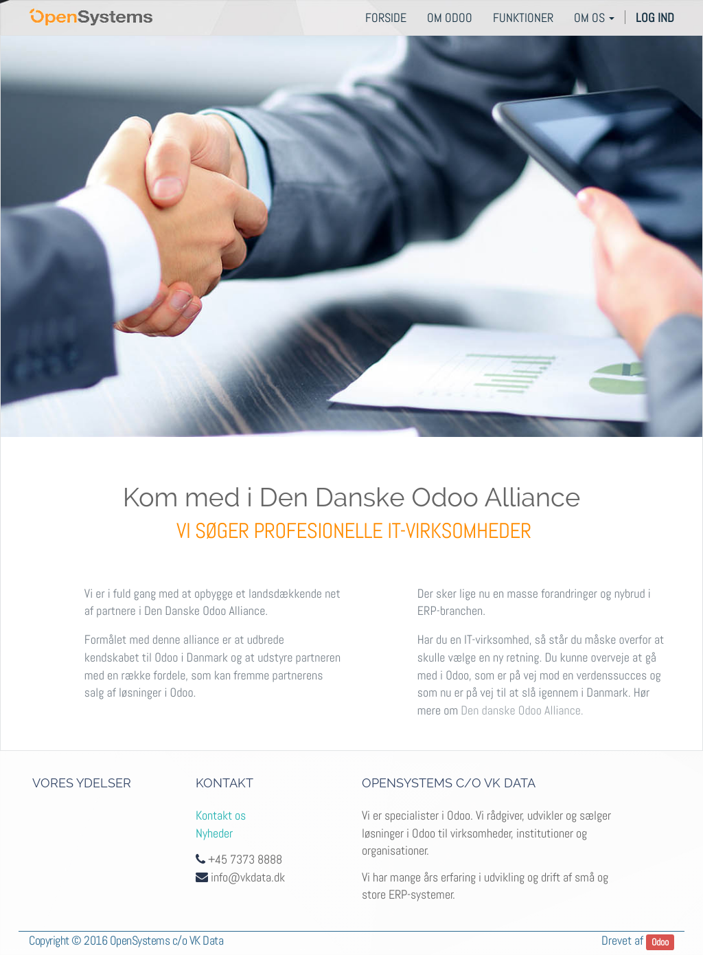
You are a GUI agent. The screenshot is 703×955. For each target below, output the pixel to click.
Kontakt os (221, 815)
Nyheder (214, 833)
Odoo (660, 941)
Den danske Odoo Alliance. (522, 711)
